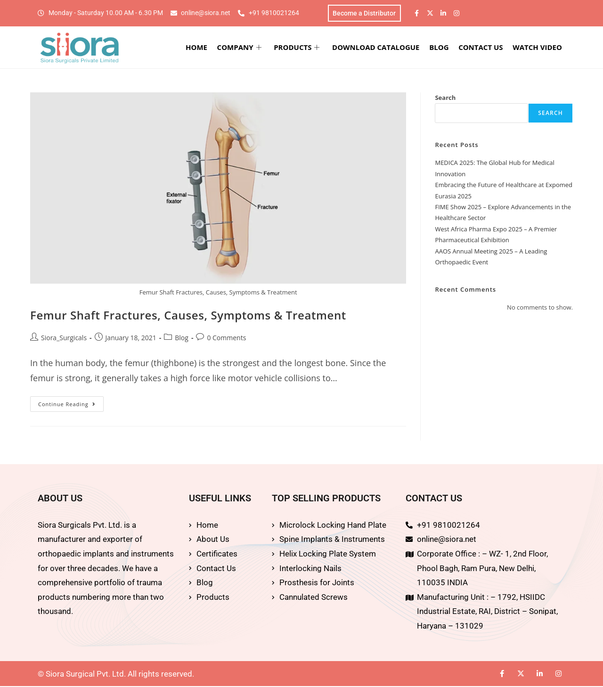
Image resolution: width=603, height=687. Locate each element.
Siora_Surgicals (64, 338)
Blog (181, 338)
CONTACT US (483, 48)
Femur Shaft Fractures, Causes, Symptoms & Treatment (188, 316)
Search (445, 98)
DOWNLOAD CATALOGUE (380, 48)
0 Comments (226, 338)
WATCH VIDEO (539, 48)
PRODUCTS (303, 48)
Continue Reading (71, 403)
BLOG (443, 48)
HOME (205, 48)
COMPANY (247, 48)
